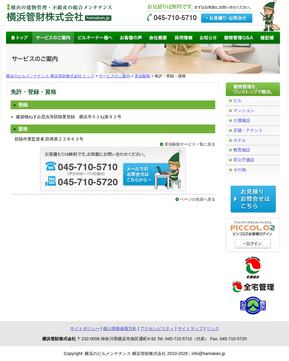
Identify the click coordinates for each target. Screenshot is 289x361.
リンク (213, 328)
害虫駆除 (142, 76)
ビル (237, 100)
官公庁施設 (243, 160)
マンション (243, 110)
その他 (239, 170)
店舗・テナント (248, 130)
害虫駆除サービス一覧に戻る (189, 144)
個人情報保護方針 (120, 328)
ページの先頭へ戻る (197, 199)
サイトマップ (190, 328)
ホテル (239, 140)
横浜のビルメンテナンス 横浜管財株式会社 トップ (50, 76)
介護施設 (241, 120)
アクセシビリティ (157, 328)
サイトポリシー (85, 328)
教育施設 (241, 150)
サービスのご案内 (114, 76)
